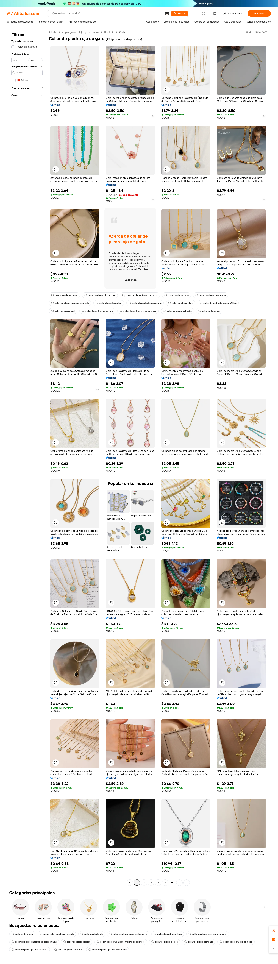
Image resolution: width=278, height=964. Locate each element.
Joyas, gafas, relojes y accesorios (81, 32)
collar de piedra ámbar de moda (136, 295)
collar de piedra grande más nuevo (103, 949)
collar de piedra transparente (98, 303)
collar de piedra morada (65, 949)
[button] (273, 948)
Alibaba (53, 32)
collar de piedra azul (203, 303)
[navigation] (27, 457)
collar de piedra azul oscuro (236, 303)
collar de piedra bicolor (74, 941)
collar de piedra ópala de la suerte (123, 934)
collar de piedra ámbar (63, 303)
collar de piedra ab (88, 934)
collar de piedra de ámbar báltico (168, 303)
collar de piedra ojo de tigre (98, 295)
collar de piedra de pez (157, 941)
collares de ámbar (137, 311)
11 (179, 882)
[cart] (223, 13)
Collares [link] (124, 32)
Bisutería (110, 32)
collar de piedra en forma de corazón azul (33, 941)
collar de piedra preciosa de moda (243, 295)
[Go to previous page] (130, 882)
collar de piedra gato (171, 295)
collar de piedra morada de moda (68, 311)
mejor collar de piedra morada (55, 934)
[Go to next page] (186, 882)
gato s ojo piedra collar (63, 295)
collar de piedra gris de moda (226, 941)
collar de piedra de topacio (204, 295)
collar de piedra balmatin (106, 311)
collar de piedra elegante (190, 941)
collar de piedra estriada (161, 934)
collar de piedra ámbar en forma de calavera (116, 941)
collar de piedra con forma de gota (199, 934)
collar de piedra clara (132, 303)
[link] (273, 930)
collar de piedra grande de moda (29, 949)
